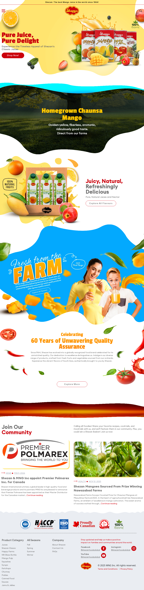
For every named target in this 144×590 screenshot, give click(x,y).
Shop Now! (13, 55)
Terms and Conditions (108, 569)
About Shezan (59, 544)
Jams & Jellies (8, 585)
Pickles (5, 575)
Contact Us (57, 548)
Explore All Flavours (100, 203)
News (8, 473)
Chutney (6, 571)
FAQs (54, 551)
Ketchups (6, 568)
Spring (30, 548)
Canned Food (8, 578)
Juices (5, 544)
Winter (30, 555)
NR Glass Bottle (9, 555)
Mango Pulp (7, 558)
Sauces (5, 582)
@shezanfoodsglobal (90, 550)
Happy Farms (8, 551)
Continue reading (35, 495)
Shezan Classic (9, 548)
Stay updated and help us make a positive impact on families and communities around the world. (106, 541)
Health (82, 481)
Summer (31, 551)
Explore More (72, 384)
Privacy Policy (127, 569)
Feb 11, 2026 (19, 473)
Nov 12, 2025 (95, 481)
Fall (28, 544)
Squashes (6, 561)
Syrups (5, 565)
